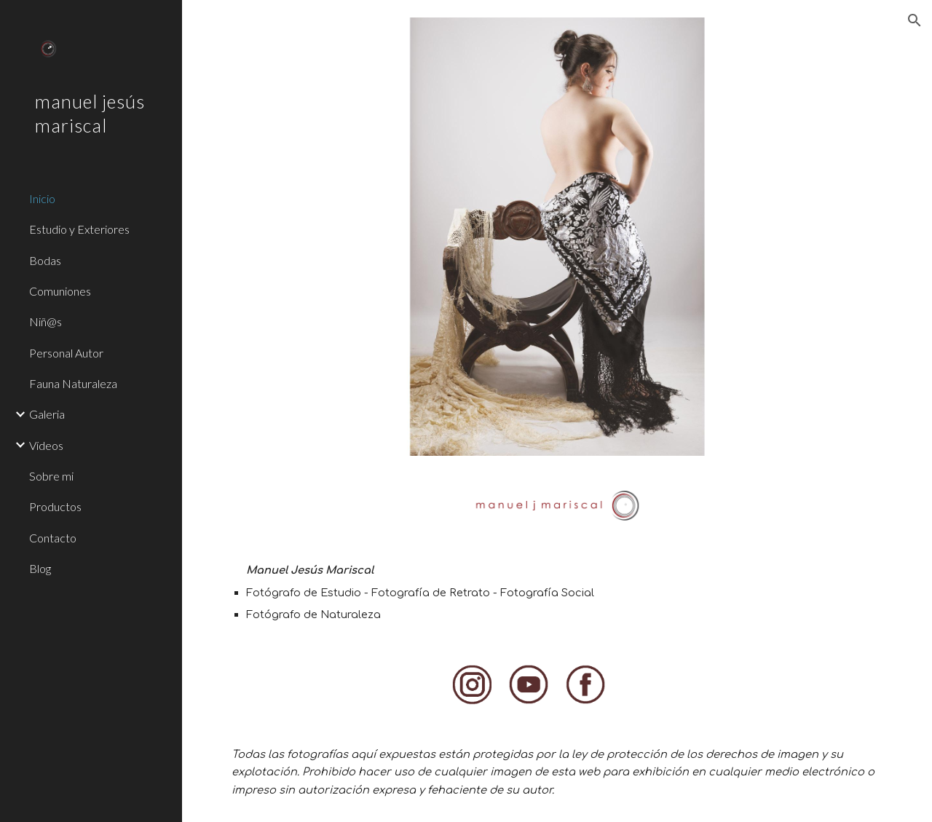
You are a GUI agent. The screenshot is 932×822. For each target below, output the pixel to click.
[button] (914, 20)
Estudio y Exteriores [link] (79, 229)
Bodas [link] (45, 260)
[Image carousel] (557, 236)
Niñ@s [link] (45, 321)
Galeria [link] (47, 414)
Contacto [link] (52, 538)
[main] (557, 592)
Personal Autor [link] (66, 353)
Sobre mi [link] (51, 476)
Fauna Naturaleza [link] (73, 383)
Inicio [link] (42, 198)
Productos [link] (55, 506)
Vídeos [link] (46, 445)
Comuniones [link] (60, 291)
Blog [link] (40, 568)
